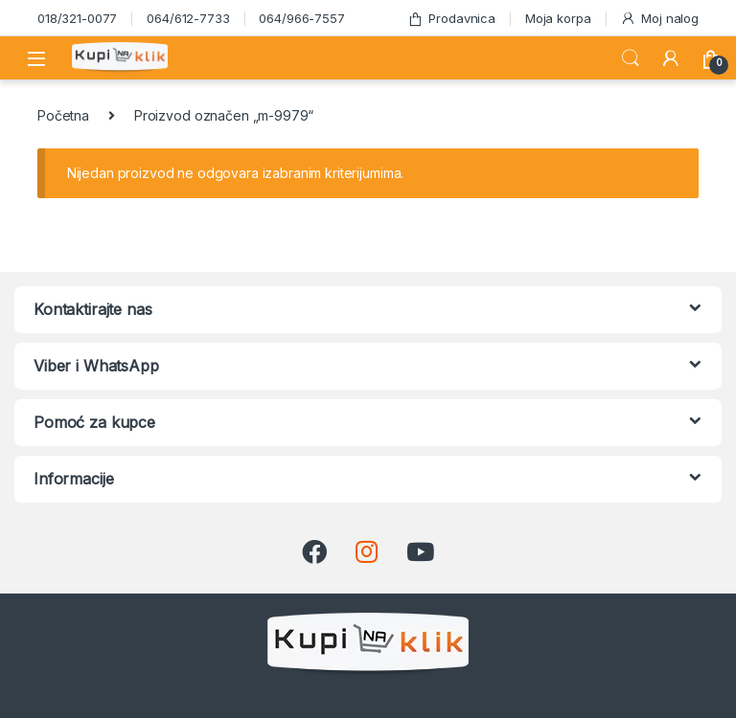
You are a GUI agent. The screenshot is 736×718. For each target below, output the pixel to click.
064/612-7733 (188, 18)
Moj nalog (659, 19)
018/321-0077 (77, 18)
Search (630, 58)
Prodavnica (451, 19)
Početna (63, 115)
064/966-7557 (301, 18)
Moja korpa (558, 18)
